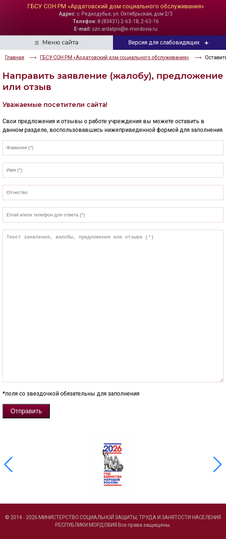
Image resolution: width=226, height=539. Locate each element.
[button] (217, 465)
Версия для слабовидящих (169, 42)
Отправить (26, 411)
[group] (113, 464)
